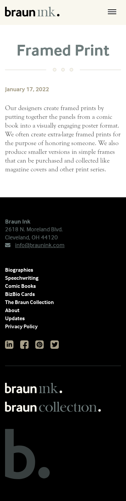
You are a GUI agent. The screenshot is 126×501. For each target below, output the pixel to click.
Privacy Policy (21, 326)
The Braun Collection (29, 302)
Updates (15, 318)
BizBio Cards (20, 294)
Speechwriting (22, 277)
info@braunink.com (35, 245)
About (12, 310)
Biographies (19, 269)
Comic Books (20, 285)
